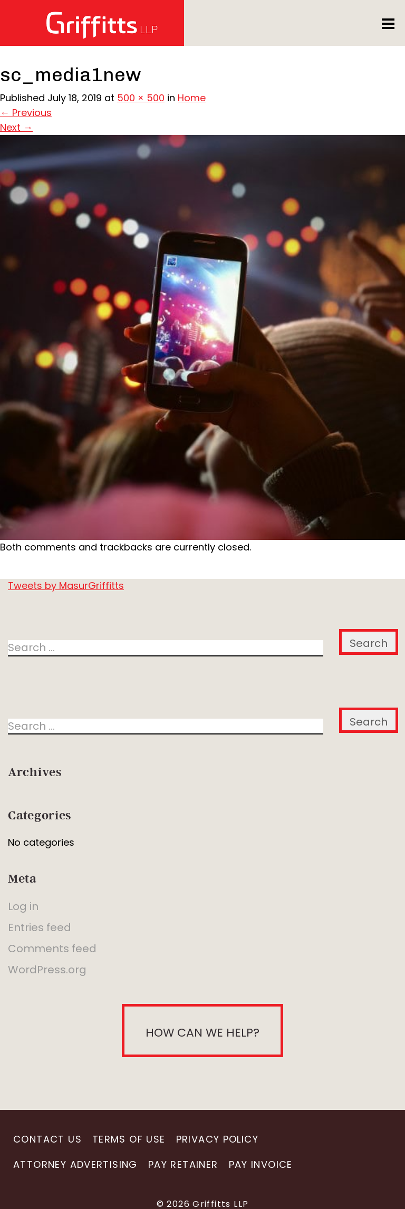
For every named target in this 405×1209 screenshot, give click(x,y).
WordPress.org (47, 969)
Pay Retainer (183, 1164)
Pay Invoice (261, 1164)
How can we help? (202, 1032)
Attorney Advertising (75, 1164)
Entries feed (39, 927)
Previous (26, 112)
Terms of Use (129, 1139)
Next (16, 127)
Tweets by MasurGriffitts (66, 585)
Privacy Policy (217, 1139)
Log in (23, 906)
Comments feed (52, 948)
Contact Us (47, 1139)
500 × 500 (141, 97)
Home (192, 97)
